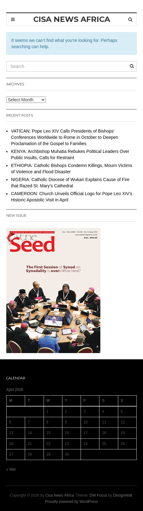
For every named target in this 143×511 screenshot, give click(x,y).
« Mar (11, 469)
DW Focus (98, 495)
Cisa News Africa (59, 495)
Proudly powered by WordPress (71, 501)
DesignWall (122, 495)
